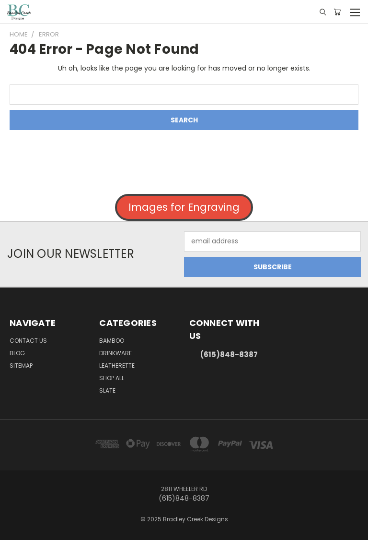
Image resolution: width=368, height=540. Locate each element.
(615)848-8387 (229, 354)
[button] (184, 207)
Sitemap (21, 365)
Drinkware (115, 353)
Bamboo (111, 340)
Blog (17, 353)
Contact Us (28, 340)
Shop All (111, 378)
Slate (107, 390)
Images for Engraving (184, 207)
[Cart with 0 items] (337, 12)
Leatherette (117, 365)
